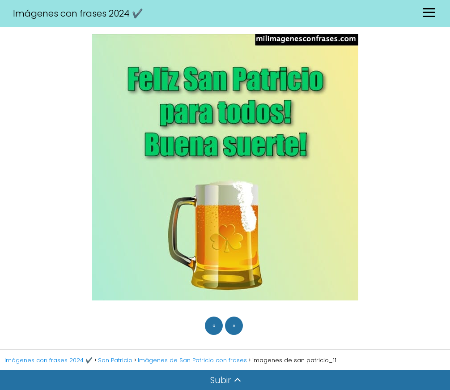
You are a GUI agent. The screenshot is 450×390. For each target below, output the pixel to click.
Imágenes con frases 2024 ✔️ (78, 13)
